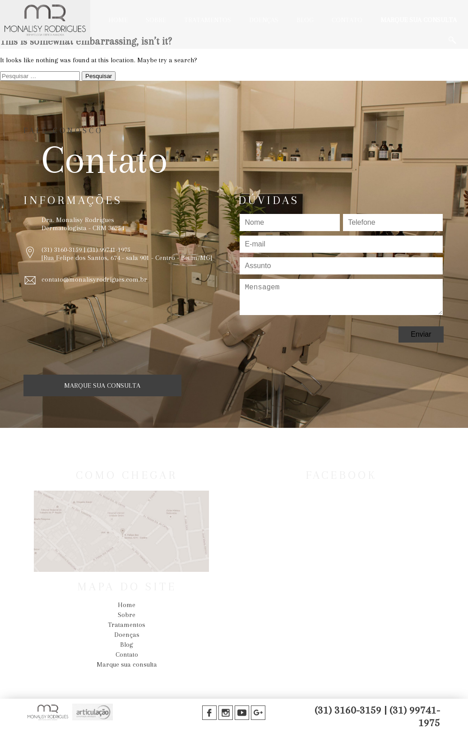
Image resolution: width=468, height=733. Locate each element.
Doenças (263, 20)
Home (118, 20)
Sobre (156, 20)
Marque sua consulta (418, 20)
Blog (305, 20)
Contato (347, 20)
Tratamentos (207, 20)
